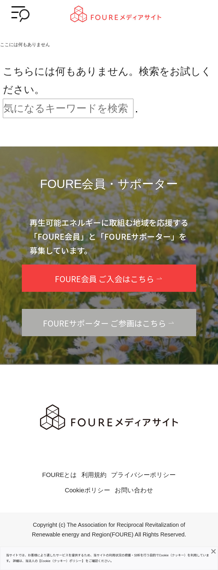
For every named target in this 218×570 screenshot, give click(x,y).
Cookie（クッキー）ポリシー (61, 561)
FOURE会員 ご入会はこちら (104, 278)
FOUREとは (59, 474)
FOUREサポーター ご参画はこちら (104, 323)
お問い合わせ (134, 490)
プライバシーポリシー (143, 474)
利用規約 (93, 474)
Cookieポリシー (87, 490)
